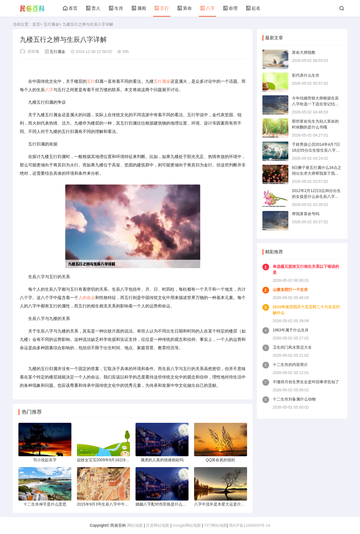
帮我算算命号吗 (305, 214)
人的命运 (86, 297)
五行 (161, 8)
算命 (184, 8)
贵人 (93, 8)
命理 (230, 8)
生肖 (116, 8)
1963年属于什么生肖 (291, 330)
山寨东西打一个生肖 (290, 289)
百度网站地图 (157, 525)
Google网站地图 (187, 525)
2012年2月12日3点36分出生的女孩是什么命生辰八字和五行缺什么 (316, 196)
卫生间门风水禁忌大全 (292, 347)
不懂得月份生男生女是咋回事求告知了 (306, 382)
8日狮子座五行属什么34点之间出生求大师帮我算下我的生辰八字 (316, 173)
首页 (70, 8)
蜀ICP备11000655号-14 (249, 525)
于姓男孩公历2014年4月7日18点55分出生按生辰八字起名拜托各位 (316, 150)
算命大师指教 (303, 52)
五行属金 (51, 24)
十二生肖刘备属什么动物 (294, 399)
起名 (253, 8)
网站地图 (135, 525)
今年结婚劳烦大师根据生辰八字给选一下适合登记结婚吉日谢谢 (315, 104)
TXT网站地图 (215, 525)
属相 (139, 8)
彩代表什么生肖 (305, 75)
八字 (207, 8)
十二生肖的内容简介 (290, 364)
